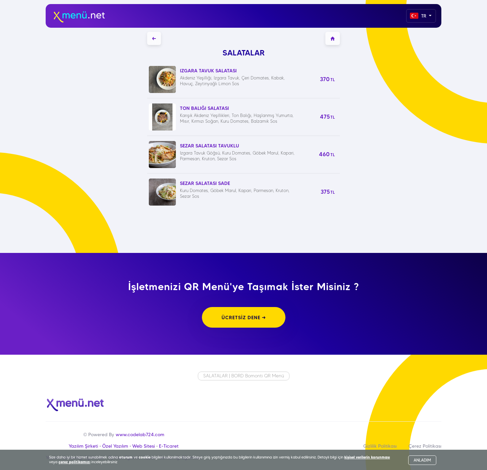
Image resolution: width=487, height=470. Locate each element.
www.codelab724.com (140, 434)
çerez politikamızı (74, 462)
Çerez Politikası (425, 446)
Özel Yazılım (115, 446)
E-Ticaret (169, 446)
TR (418, 15)
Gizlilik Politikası (380, 446)
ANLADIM (422, 460)
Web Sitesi (143, 446)
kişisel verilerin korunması (367, 457)
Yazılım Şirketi (83, 446)
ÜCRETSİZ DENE (244, 317)
